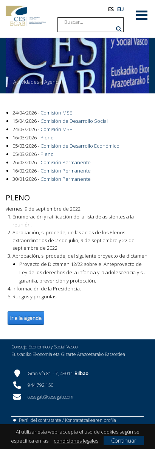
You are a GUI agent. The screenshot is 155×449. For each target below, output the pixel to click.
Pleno (47, 137)
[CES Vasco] (26, 16)
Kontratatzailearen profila (90, 420)
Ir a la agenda (26, 318)
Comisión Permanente (65, 162)
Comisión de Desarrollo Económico (79, 145)
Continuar (123, 440)
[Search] (93, 22)
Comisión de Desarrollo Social (74, 121)
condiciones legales (76, 440)
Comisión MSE (56, 112)
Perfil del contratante (40, 420)
